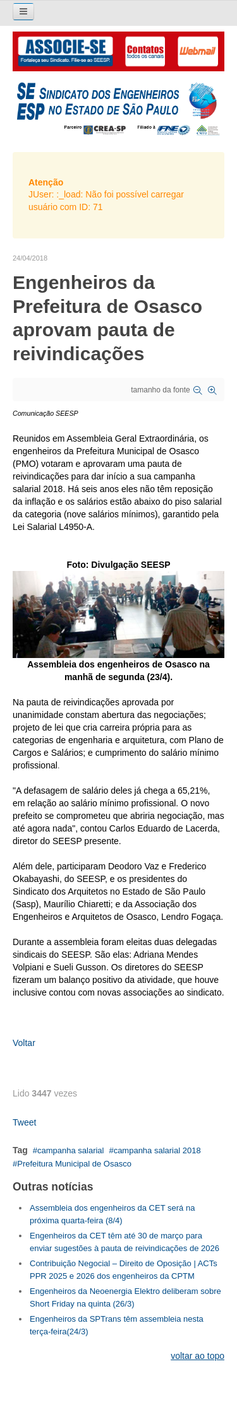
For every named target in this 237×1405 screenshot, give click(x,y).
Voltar (24, 1043)
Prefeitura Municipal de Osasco (74, 1163)
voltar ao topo (197, 1356)
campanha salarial (70, 1150)
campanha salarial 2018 (157, 1150)
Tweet (24, 1122)
